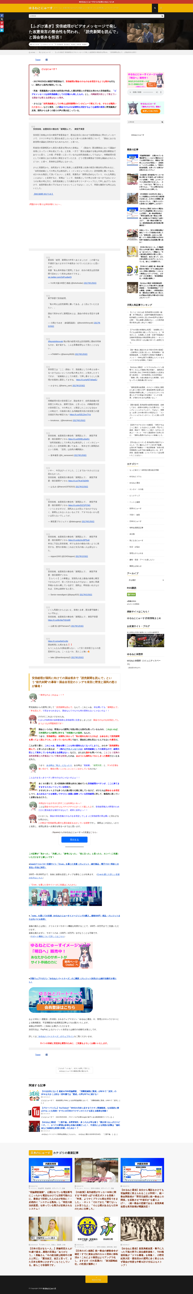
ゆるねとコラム (135, 476)
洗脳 (63, 1188)
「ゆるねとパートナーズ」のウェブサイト (55, 1036)
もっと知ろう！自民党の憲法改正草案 (144, 470)
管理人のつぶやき (136, 553)
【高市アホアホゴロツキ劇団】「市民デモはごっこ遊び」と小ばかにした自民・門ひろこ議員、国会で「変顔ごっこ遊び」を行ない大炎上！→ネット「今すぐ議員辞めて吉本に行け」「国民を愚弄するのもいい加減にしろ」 (146, 430)
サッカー (80, 1188)
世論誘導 (41, 1188)
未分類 (132, 534)
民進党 (73, 44)
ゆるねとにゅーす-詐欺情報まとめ (144, 618)
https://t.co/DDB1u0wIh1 (79, 439)
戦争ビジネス (45, 1244)
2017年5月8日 (90, 283)
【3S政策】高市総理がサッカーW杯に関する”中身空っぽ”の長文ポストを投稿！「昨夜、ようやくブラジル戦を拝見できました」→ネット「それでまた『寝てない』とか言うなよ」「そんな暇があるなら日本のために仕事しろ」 (151, 182)
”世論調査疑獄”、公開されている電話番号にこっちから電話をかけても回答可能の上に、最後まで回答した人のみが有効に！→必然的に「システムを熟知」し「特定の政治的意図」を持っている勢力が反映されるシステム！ (151, 163)
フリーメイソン (90, 1247)
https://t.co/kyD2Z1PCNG (79, 505)
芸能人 (53, 1244)
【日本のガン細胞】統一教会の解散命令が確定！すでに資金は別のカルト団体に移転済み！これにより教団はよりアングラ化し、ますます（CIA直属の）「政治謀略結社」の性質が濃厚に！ (96, 1257)
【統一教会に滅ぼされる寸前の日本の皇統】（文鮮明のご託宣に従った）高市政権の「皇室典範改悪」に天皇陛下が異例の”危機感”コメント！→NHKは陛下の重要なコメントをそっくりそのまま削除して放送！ (146, 355)
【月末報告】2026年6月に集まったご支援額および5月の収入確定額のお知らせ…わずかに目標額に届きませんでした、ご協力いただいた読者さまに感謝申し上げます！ (151, 199)
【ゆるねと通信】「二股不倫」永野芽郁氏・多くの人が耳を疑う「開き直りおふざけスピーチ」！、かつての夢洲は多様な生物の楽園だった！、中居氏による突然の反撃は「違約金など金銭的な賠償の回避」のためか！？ (80, 1125)
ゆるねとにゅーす (137, 135)
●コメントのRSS (133, 604)
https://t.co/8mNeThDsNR (59, 620)
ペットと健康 (134, 502)
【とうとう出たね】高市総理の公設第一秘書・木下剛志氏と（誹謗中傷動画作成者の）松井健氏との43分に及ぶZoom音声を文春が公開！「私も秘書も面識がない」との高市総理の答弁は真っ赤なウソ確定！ (146, 317)
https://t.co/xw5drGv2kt (58, 641)
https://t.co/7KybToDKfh (78, 481)
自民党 (79, 44)
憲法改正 (67, 44)
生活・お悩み (134, 547)
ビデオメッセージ (72, 749)
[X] (2, 19)
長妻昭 (84, 44)
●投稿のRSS (131, 601)
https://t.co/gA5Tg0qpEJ (86, 380)
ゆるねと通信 (134, 483)
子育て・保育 (134, 515)
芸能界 (59, 1244)
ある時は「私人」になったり (59, 765)
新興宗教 (110, 1247)
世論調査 (48, 1188)
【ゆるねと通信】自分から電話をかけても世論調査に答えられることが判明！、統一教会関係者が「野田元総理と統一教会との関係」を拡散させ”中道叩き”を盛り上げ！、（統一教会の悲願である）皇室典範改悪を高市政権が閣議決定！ (142, 1198)
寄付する (74, 839)
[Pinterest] (2, 23)
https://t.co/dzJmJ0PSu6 (79, 540)
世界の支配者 (95, 1188)
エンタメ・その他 (136, 489)
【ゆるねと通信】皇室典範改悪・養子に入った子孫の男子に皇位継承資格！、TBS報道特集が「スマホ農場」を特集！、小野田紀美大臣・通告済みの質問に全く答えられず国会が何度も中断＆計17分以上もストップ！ (151, 290)
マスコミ (34, 1188)
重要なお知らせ (135, 566)
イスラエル (80, 1247)
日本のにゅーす (48, 44)
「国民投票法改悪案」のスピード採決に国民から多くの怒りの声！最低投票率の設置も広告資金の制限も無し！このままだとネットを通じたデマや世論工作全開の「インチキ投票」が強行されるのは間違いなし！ (146, 392)
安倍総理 (60, 44)
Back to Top (96, 1280)
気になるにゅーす (136, 540)
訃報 (63, 1244)
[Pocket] (2, 26)
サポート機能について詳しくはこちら (47, 936)
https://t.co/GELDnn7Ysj (80, 415)
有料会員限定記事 (136, 528)
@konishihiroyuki (55, 341)
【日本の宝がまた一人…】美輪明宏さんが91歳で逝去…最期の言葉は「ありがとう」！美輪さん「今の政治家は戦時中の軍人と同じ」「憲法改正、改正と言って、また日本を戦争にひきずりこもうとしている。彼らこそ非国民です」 (151, 254)
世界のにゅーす (135, 508)
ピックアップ (134, 496)
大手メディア (56, 1188)
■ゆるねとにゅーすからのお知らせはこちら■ (96, 2)
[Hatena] (2, 30)
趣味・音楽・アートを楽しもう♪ (141, 560)
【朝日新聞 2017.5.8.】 (43, 194)
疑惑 (115, 1247)
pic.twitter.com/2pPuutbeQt (60, 277)
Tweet (37, 60)
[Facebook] (2, 15)
